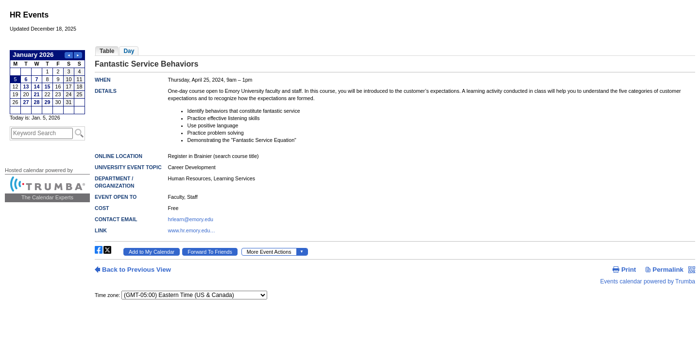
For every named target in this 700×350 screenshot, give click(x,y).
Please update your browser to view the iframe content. (47, 82)
